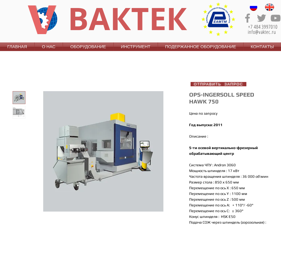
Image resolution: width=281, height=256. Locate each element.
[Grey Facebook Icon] (248, 18)
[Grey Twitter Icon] (262, 18)
